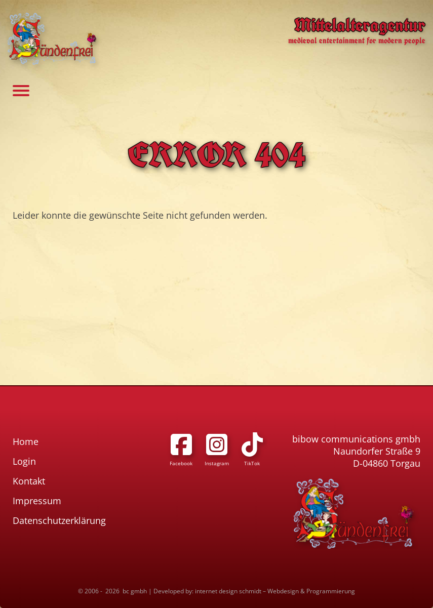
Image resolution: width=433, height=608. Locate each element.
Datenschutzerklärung (59, 520)
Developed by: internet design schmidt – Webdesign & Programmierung (254, 591)
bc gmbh (135, 591)
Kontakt (29, 481)
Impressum (37, 501)
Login (24, 461)
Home (25, 441)
